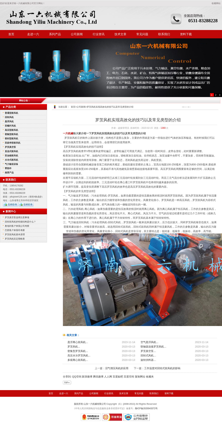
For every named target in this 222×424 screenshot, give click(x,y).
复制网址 (140, 376)
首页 (11, 34)
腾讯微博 (98, 376)
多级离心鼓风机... (78, 359)
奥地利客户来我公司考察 (17, 226)
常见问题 (142, 34)
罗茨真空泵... (148, 351)
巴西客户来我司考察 (15, 230)
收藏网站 (216, 3)
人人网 (108, 376)
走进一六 (33, 34)
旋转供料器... (148, 359)
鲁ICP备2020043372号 (146, 408)
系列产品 (55, 34)
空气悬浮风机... (149, 342)
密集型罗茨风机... (78, 351)
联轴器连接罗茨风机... (153, 346)
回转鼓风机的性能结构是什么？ (20, 221)
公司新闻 (77, 34)
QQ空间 (76, 376)
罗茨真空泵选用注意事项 (17, 217)
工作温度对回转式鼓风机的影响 (162, 368)
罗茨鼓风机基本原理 (15, 234)
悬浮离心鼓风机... (78, 342)
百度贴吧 (118, 376)
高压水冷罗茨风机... (79, 355)
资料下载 (186, 34)
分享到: (67, 376)
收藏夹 (150, 376)
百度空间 (129, 376)
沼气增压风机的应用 (116, 368)
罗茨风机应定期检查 (15, 238)
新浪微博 (87, 376)
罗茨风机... (74, 346)
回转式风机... (148, 355)
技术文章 (120, 34)
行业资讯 (99, 34)
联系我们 (164, 34)
